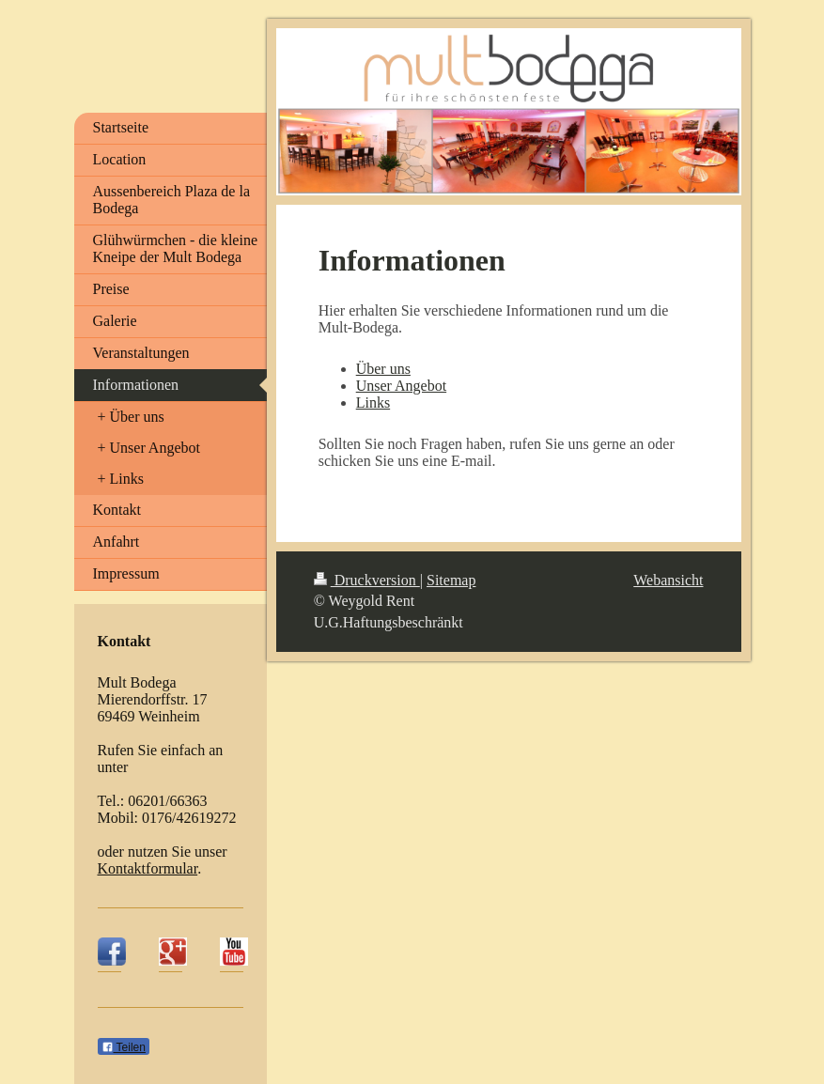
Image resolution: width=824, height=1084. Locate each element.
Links (373, 402)
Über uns (383, 369)
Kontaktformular (148, 868)
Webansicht (668, 580)
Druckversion (367, 580)
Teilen (123, 1047)
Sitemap (451, 580)
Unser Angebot (401, 386)
